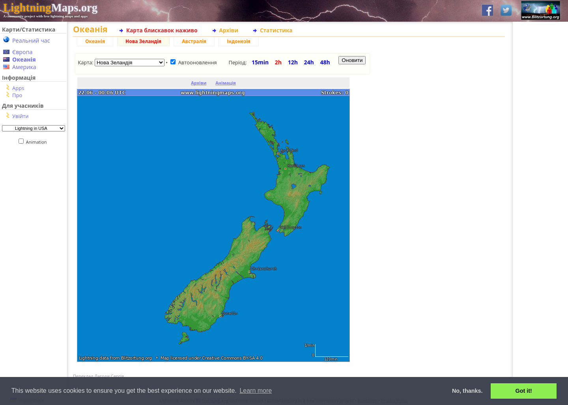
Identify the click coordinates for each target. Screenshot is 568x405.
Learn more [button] (255, 390)
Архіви (228, 30)
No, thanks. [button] (467, 391)
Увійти (20, 116)
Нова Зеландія (143, 41)
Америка (24, 67)
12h (293, 62)
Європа (22, 52)
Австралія (194, 41)
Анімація (225, 83)
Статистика (276, 30)
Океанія (24, 59)
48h (325, 62)
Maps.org (50, 7)
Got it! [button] (524, 391)
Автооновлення (197, 62)
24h (309, 62)
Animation (38, 142)
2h (278, 62)
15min (260, 62)
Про (17, 95)
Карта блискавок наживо (162, 30)
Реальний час (31, 40)
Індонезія (238, 41)
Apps (18, 88)
